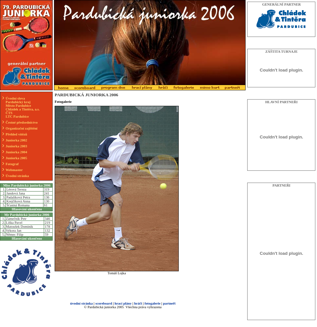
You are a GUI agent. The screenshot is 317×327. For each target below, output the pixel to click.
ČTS (9, 113)
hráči (138, 303)
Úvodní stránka (17, 176)
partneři (169, 303)
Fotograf (12, 164)
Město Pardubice (18, 105)
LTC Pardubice (17, 116)
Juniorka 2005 (16, 158)
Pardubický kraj (18, 102)
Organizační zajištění (22, 128)
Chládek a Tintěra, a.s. (23, 109)
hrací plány (123, 303)
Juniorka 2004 (16, 152)
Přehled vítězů (16, 134)
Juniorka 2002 (16, 140)
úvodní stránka (81, 303)
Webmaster (14, 170)
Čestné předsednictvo (22, 122)
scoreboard (103, 303)
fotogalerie (153, 303)
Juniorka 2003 (16, 146)
